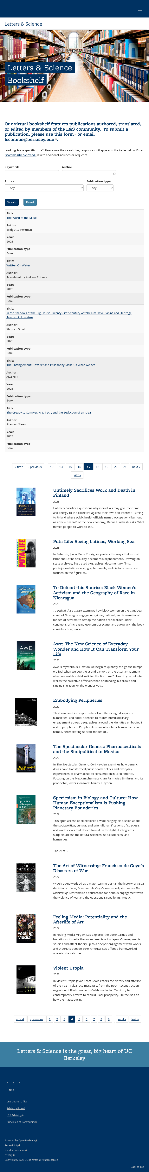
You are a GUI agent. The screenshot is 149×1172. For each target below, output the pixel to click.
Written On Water (18, 265)
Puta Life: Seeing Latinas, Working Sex (94, 541)
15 (71, 467)
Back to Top (137, 1167)
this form (65, 134)
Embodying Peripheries (77, 700)
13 (53, 467)
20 (117, 467)
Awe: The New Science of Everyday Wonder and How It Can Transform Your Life (96, 649)
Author (67, 167)
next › (137, 467)
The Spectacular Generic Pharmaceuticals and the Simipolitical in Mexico (97, 748)
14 (62, 467)
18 (99, 467)
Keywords (12, 167)
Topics (9, 181)
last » (78, 476)
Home (10, 1090)
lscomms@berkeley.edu (31, 139)
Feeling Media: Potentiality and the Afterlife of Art (90, 919)
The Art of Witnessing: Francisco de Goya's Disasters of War (98, 868)
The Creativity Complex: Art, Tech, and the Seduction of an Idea (48, 412)
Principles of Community (22, 1122)
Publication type (99, 181)
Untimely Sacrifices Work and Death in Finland (94, 492)
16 (81, 467)
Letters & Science (23, 23)
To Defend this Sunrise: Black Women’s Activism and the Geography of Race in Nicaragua (94, 592)
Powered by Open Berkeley (21, 1140)
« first (20, 467)
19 (108, 467)
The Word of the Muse (21, 218)
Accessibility (12, 1145)
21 (126, 467)
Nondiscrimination (16, 1150)
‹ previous (36, 467)
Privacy (10, 1155)
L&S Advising (15, 1115)
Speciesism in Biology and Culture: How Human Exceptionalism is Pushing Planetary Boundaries (95, 803)
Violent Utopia (68, 968)
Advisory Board (16, 1108)
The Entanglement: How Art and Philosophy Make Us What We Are (50, 365)
